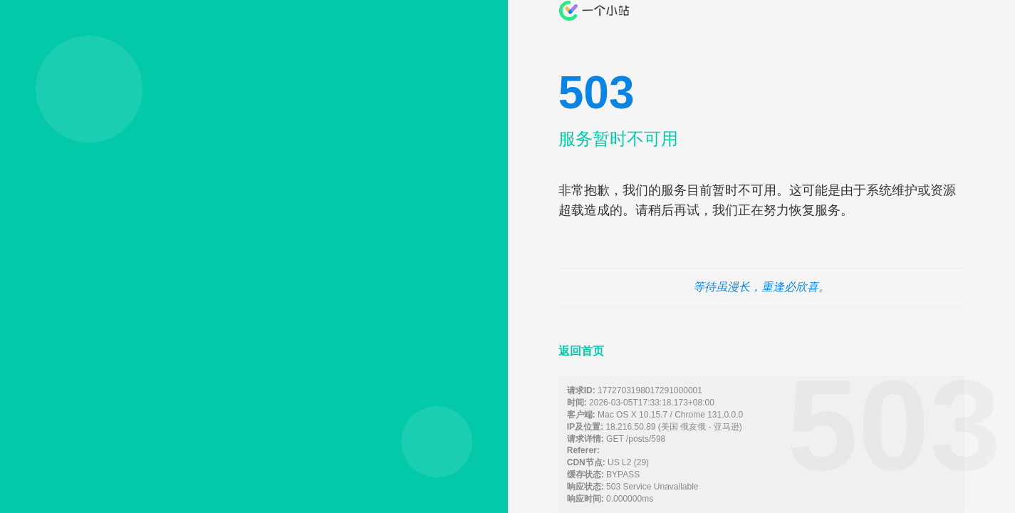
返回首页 (581, 351)
